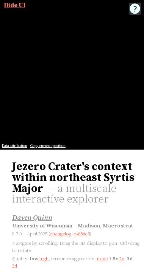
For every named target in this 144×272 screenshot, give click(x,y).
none (102, 259)
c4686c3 (82, 234)
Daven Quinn (32, 217)
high (44, 259)
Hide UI (14, 5)
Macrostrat (118, 226)
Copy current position (48, 146)
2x (121, 259)
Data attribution (14, 146)
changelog (60, 234)
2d (14, 266)
